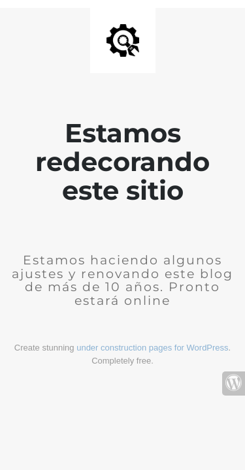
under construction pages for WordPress (152, 347)
